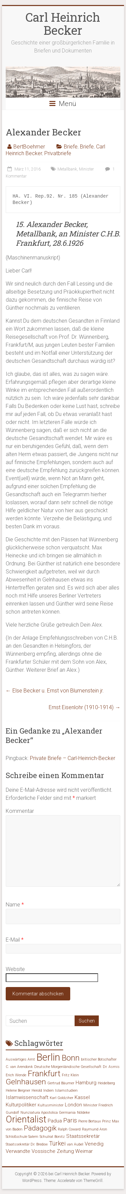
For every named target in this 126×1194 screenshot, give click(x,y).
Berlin (48, 1057)
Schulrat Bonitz (52, 1136)
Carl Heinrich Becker (63, 23)
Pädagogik (40, 1128)
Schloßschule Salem (22, 1136)
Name (15, 904)
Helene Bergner (18, 1090)
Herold (37, 1090)
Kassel (82, 1097)
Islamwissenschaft (27, 1097)
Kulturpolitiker (21, 1105)
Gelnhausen (26, 1081)
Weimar (84, 1151)
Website (15, 969)
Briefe (71, 146)
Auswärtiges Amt (20, 1059)
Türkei (57, 1143)
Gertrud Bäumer (60, 1083)
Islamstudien (66, 1090)
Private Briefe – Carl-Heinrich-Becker (72, 758)
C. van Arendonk (19, 1067)
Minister (86, 169)
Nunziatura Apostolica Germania (48, 1112)
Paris (70, 1120)
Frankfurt (44, 1073)
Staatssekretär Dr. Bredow (27, 1144)
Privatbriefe (57, 153)
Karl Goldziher (61, 1098)
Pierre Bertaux (89, 1121)
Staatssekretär (83, 1136)
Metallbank (67, 169)
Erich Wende (16, 1075)
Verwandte (18, 1151)
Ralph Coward (69, 1129)
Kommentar (20, 811)
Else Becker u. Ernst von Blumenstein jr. (55, 690)
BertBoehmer (29, 146)
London (73, 1105)
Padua (55, 1121)
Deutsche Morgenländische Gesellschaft (67, 1067)
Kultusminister (51, 1105)
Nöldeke (83, 1112)
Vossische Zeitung (53, 1151)
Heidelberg (106, 1083)
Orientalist (26, 1119)
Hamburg (86, 1083)
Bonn (70, 1058)
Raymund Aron (94, 1129)
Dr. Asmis (111, 1067)
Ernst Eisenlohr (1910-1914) (84, 707)
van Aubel (75, 1144)
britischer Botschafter (99, 1059)
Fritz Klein (70, 1075)
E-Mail (15, 940)
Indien (48, 1090)
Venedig (94, 1144)
